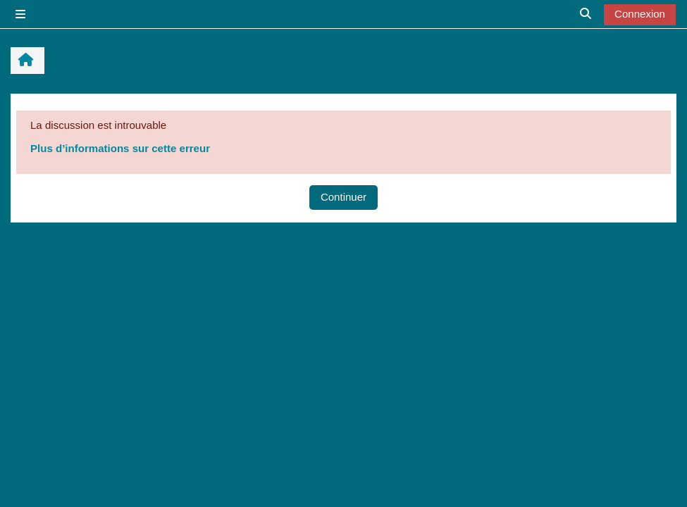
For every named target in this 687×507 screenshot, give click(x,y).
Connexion (639, 14)
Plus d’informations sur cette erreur (120, 148)
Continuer (343, 197)
